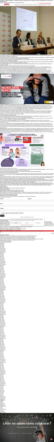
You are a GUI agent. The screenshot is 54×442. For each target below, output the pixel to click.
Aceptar (16, 222)
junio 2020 (2, 316)
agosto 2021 (2, 303)
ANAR (18, 230)
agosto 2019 (2, 327)
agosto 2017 (2, 350)
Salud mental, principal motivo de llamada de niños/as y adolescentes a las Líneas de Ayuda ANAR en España (18, 235)
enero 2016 (2, 369)
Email (1, 203)
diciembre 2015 (2, 370)
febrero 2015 (2, 380)
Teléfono (2, 208)
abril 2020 (2, 318)
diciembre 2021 (2, 298)
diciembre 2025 (3, 248)
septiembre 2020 (3, 314)
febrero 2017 (2, 357)
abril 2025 (2, 257)
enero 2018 (2, 345)
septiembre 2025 (3, 251)
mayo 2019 (2, 330)
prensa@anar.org (12, 228)
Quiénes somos (17, 4)
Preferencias (38, 222)
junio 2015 (2, 376)
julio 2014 (1, 386)
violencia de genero (40, 230)
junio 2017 (1, 353)
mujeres (27, 230)
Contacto (49, 4)
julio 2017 (1, 352)
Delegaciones (2, 405)
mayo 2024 (2, 268)
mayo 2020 (2, 317)
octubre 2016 (2, 361)
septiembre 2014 (3, 385)
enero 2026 (2, 247)
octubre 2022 (2, 288)
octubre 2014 (2, 384)
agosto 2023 (2, 278)
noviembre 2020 (3, 312)
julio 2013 (1, 393)
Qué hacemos (23, 4)
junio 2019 (2, 329)
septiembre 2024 (3, 264)
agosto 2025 (2, 252)
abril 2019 (1, 331)
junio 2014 (2, 387)
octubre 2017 (2, 348)
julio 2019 (1, 328)
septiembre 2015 (3, 373)
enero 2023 (2, 285)
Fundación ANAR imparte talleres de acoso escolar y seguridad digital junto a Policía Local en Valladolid (17, 238)
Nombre (2, 198)
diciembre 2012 (2, 396)
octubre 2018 (2, 337)
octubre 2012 (2, 398)
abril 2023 (2, 282)
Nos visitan (2, 410)
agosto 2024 (2, 265)
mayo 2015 (2, 377)
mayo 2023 (2, 281)
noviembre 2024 (3, 262)
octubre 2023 (2, 275)
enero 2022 (2, 297)
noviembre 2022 (3, 287)
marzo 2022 (2, 295)
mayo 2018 (2, 341)
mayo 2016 (2, 365)
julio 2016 (1, 363)
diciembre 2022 (3, 286)
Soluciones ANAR (40, 4)
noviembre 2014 (3, 383)
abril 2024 (2, 269)
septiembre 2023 (3, 276)
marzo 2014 (2, 390)
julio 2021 (1, 304)
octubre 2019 (2, 324)
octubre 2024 (2, 263)
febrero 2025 (2, 259)
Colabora (34, 4)
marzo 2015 (2, 379)
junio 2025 (2, 255)
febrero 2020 (2, 320)
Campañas (1, 403)
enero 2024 (2, 272)
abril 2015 (1, 378)
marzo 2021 (2, 308)
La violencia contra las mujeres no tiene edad (13, 70)
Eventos (1, 407)
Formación (2, 408)
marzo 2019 (2, 332)
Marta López (22, 2)
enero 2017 (2, 358)
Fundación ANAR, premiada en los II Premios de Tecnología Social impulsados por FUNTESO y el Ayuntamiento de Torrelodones (21, 239)
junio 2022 (2, 292)
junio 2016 (2, 364)
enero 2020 (2, 321)
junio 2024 (2, 267)
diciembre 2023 (2, 273)
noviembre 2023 (3, 274)
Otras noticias (2, 411)
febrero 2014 (2, 391)
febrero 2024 (2, 271)
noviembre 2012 (3, 397)
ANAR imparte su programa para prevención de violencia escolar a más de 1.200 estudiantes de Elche (17, 236)
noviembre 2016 (3, 360)
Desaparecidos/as (3, 406)
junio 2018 (1, 340)
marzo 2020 (2, 319)
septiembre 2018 (3, 338)
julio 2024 (1, 266)
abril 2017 (1, 355)
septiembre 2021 (3, 301)
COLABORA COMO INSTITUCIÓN (40, 433)
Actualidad (44, 4)
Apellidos (30, 198)
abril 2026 (2, 244)
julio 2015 (1, 374)
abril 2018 (1, 342)
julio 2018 (1, 339)
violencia (35, 230)
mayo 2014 (2, 388)
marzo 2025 (2, 258)
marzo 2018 (2, 343)
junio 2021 (2, 305)
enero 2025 (2, 260)
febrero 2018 (2, 344)
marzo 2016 (2, 367)
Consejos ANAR (2, 404)
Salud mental (31, 230)
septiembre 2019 (3, 325)
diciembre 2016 (2, 359)
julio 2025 (1, 254)
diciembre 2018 (2, 335)
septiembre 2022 (3, 289)
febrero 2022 (2, 296)
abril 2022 (2, 294)
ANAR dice (2, 402)
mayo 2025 (2, 256)
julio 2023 (1, 279)
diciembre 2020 (3, 311)
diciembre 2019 (2, 322)
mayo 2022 (2, 293)
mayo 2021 (2, 306)
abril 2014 (2, 389)
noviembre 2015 (3, 371)
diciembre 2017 (2, 346)
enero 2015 (2, 381)
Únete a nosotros (29, 4)
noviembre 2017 (3, 347)
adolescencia (14, 230)
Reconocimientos (3, 412)
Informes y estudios (6, 230)
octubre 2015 (2, 372)
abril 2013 (1, 395)
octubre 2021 (2, 300)
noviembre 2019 (3, 323)
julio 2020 (1, 315)
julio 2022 (1, 291)
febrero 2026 (2, 246)
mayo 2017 (2, 354)
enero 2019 (2, 334)
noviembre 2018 (3, 336)
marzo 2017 (2, 356)
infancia (24, 230)
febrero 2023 (2, 284)
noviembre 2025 (3, 249)
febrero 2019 (2, 333)
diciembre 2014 (2, 382)
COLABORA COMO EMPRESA (27, 433)
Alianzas (1, 401)
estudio (21, 230)
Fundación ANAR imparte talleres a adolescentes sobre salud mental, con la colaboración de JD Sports (17, 240)
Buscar (1, 232)
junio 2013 (1, 394)
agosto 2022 (2, 290)
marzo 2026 (2, 245)
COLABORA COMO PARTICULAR (13, 433)
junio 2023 (2, 280)
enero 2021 (2, 310)
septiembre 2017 (3, 349)
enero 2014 (2, 392)
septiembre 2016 (3, 362)
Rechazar (27, 222)
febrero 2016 (2, 368)
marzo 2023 (2, 283)
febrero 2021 (2, 309)
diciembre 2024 (3, 261)
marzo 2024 (2, 270)
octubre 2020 (2, 313)
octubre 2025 (2, 250)
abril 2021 (1, 307)
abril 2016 (1, 366)
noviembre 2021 (3, 299)
